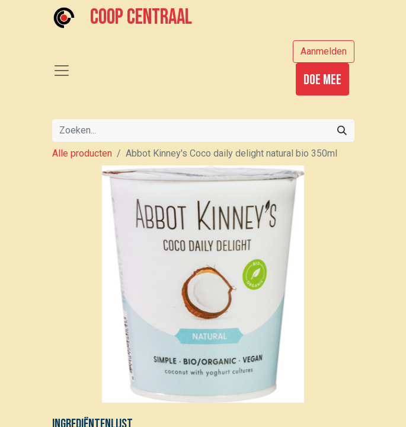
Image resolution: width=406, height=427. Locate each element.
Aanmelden (323, 51)
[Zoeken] (342, 130)
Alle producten (82, 153)
